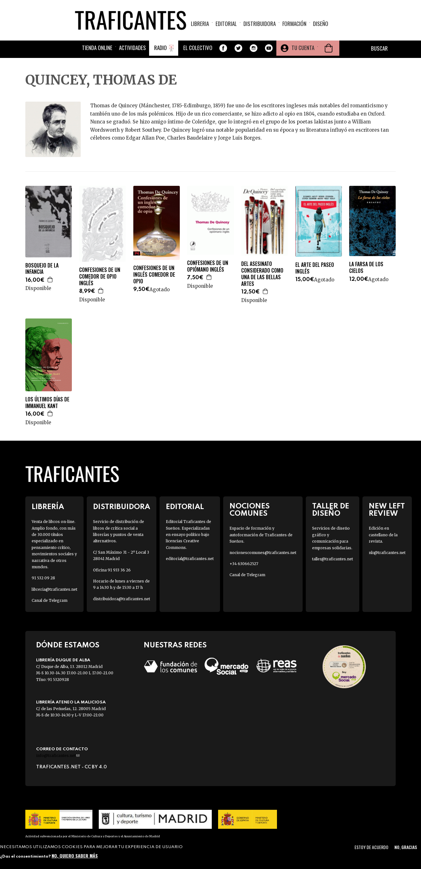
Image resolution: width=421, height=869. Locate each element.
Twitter (238, 48)
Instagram (253, 48)
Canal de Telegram (49, 600)
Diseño (320, 24)
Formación (294, 24)
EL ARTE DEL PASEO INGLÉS (314, 268)
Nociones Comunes (249, 510)
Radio (160, 48)
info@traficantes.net (57, 755)
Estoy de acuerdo (371, 847)
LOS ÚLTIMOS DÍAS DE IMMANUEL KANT (47, 402)
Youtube (268, 48)
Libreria (200, 24)
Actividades (132, 48)
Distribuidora (259, 24)
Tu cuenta (303, 48)
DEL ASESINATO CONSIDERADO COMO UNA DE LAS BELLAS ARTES (262, 274)
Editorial (226, 24)
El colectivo (197, 48)
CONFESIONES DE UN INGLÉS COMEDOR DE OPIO (154, 274)
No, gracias (405, 847)
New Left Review (387, 510)
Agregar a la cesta (50, 279)
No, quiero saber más (75, 855)
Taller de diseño (330, 510)
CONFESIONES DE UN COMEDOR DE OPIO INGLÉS (99, 276)
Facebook (223, 48)
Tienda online (97, 48)
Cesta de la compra (328, 48)
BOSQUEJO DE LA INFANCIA (42, 268)
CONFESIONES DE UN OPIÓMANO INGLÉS (207, 266)
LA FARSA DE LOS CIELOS (366, 267)
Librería (48, 507)
